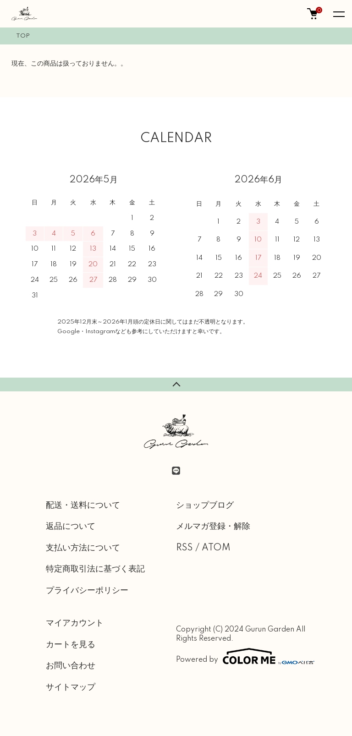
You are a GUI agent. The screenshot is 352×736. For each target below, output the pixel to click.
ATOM (216, 548)
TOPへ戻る (176, 384)
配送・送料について (83, 505)
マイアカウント (75, 623)
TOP (23, 36)
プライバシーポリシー (87, 590)
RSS (184, 548)
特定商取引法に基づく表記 (95, 569)
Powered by (241, 656)
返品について (70, 526)
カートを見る (70, 644)
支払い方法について (83, 548)
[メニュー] (338, 13)
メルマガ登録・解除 (213, 526)
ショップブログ (205, 505)
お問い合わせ (70, 665)
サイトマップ (70, 687)
